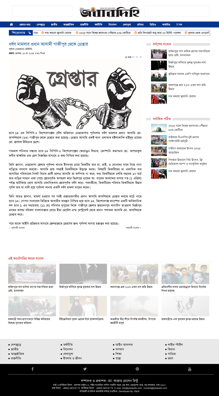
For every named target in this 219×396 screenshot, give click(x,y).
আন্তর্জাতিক (68, 24)
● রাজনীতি (14, 358)
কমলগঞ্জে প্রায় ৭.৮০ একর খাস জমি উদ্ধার (131, 287)
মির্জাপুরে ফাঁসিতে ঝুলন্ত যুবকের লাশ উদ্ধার (80, 287)
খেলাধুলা (127, 24)
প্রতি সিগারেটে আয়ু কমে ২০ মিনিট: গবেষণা (161, 33)
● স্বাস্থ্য (117, 358)
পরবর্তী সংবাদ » (133, 227)
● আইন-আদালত (123, 345)
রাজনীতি (84, 24)
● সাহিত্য (170, 354)
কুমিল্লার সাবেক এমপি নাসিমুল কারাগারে (188, 74)
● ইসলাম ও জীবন (71, 358)
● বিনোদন (66, 349)
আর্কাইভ (166, 24)
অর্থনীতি (98, 24)
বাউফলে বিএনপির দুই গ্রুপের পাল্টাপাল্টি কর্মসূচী (183, 139)
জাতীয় (54, 24)
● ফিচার (170, 349)
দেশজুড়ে (41, 24)
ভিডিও (153, 24)
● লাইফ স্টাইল (174, 345)
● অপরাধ (118, 349)
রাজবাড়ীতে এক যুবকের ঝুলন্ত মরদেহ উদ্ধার (182, 319)
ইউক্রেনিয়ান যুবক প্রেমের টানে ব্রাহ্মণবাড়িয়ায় (81, 319)
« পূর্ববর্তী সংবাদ (17, 227)
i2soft (136, 391)
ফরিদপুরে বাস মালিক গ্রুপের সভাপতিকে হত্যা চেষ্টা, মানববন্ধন (189, 53)
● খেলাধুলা (66, 354)
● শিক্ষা (117, 354)
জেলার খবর (24, 24)
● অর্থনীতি (66, 345)
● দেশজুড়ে (14, 345)
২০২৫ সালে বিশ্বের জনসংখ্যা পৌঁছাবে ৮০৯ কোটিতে (106, 33)
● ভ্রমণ (169, 358)
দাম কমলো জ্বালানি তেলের (60, 33)
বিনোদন (112, 24)
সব (179, 24)
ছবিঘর (140, 24)
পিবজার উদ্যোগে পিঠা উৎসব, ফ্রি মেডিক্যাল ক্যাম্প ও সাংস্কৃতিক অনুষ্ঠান (187, 162)
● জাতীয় (13, 349)
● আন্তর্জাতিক (16, 354)
